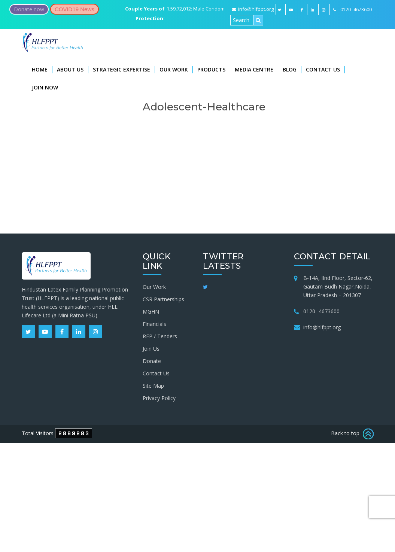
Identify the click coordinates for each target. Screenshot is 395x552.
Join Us (151, 348)
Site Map (153, 385)
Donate (152, 361)
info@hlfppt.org (253, 9)
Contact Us (323, 69)
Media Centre (254, 69)
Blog (290, 69)
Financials (154, 323)
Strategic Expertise (121, 69)
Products (211, 69)
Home (40, 69)
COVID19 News (74, 9)
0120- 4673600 (321, 311)
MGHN (151, 311)
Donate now (29, 9)
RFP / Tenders (160, 336)
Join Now (45, 87)
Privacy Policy (159, 398)
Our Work (173, 69)
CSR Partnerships (163, 299)
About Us (70, 69)
